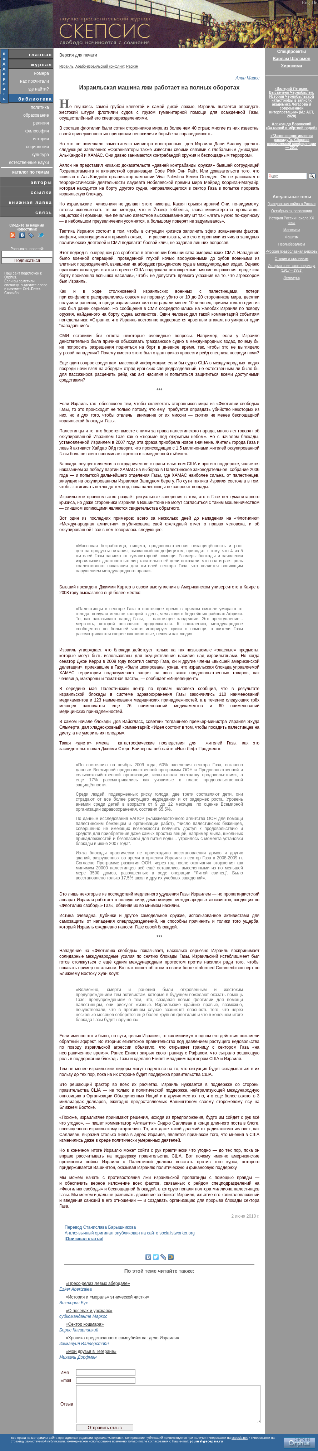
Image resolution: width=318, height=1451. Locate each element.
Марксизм (291, 230)
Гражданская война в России (291, 204)
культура (40, 154)
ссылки (41, 192)
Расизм (132, 66)
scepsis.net (240, 1438)
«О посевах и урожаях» (89, 1310)
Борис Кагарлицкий (78, 1330)
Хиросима (291, 65)
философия (37, 131)
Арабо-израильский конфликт (99, 66)
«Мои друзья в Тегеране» (91, 1351)
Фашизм (291, 237)
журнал (41, 64)
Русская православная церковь (291, 251)
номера (41, 73)
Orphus (10, 277)
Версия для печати (78, 55)
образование (36, 115)
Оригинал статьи (84, 1238)
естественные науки (29, 162)
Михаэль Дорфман (77, 1357)
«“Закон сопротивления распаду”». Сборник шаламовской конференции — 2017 (291, 142)
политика (40, 107)
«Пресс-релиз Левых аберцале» (98, 1283)
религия (41, 123)
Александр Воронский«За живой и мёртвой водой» (291, 126)
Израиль (66, 66)
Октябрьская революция (291, 211)
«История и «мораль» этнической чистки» (107, 1297)
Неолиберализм (291, 244)
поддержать (4, 76)
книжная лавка (30, 202)
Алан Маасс (247, 78)
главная (40, 54)
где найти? (38, 89)
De (314, 2)
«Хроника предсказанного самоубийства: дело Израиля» (122, 1337)
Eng (306, 2)
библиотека (35, 99)
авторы (41, 182)
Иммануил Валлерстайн (84, 1343)
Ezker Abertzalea (75, 1289)
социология (37, 146)
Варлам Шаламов (291, 58)
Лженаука (292, 278)
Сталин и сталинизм (291, 259)
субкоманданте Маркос (83, 1316)
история (41, 138)
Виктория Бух (73, 1302)
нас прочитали (34, 81)
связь (43, 212)
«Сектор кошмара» (85, 1324)
